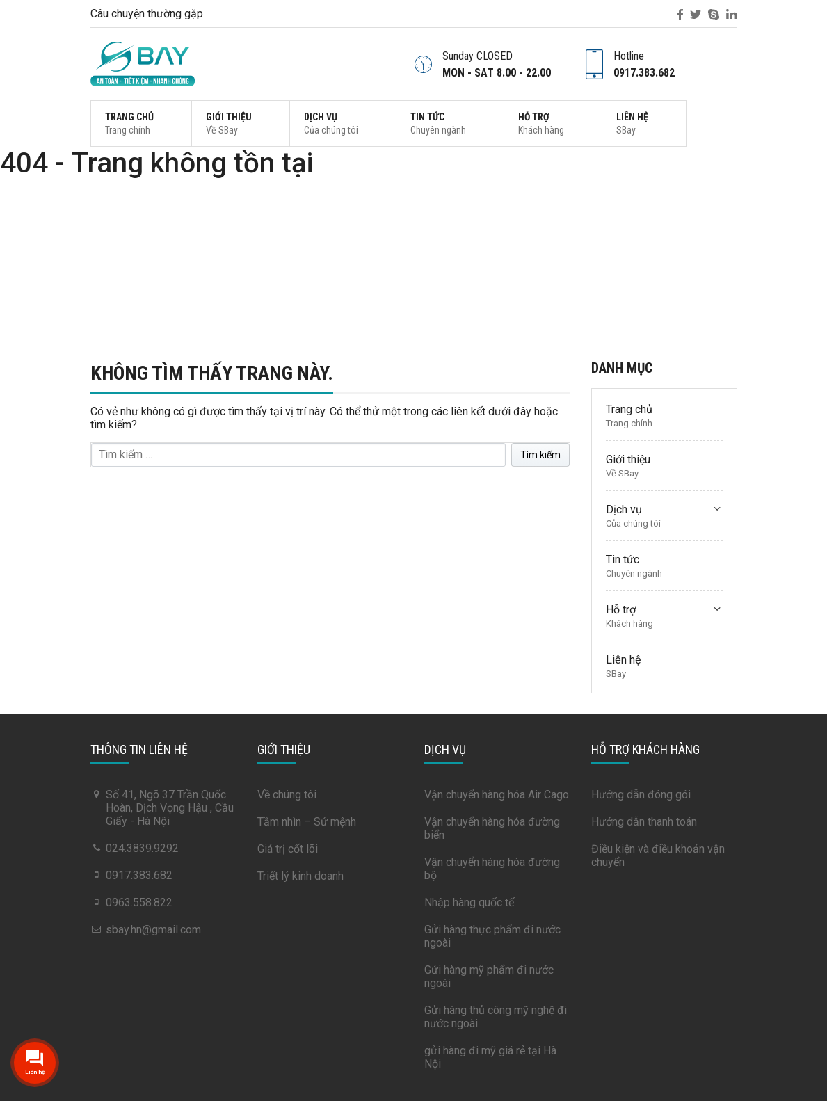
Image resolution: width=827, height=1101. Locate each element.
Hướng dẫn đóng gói (641, 794)
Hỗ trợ (541, 123)
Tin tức (438, 123)
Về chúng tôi (286, 794)
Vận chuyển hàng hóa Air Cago (496, 794)
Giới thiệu (229, 123)
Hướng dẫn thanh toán (644, 821)
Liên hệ (632, 123)
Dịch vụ (331, 123)
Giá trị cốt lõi (287, 848)
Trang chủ (129, 123)
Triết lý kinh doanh (300, 876)
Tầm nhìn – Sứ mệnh (306, 821)
